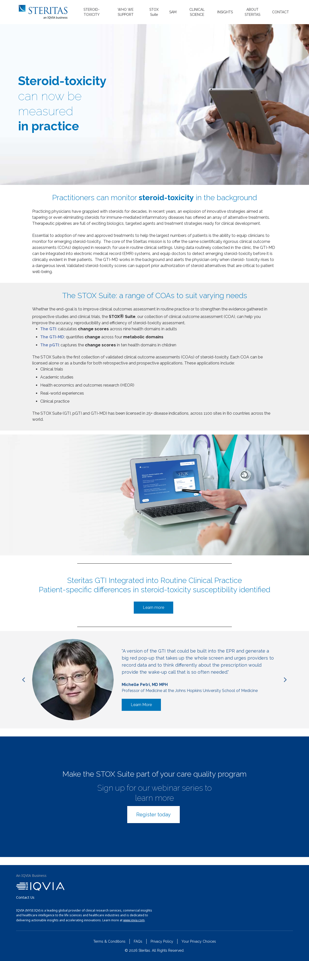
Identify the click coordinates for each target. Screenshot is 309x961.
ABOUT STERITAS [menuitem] (252, 12)
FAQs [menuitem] (138, 941)
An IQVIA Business (31, 875)
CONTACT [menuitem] (280, 12)
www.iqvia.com (134, 920)
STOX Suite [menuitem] (154, 12)
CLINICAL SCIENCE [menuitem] (197, 12)
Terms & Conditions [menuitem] (109, 941)
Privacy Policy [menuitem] (162, 941)
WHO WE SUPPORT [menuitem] (126, 12)
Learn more (153, 607)
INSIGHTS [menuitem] (225, 12)
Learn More (141, 704)
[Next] (285, 679)
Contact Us (25, 897)
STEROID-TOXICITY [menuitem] (91, 12)
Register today (153, 815)
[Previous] (24, 679)
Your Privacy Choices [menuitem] (199, 941)
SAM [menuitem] (172, 12)
